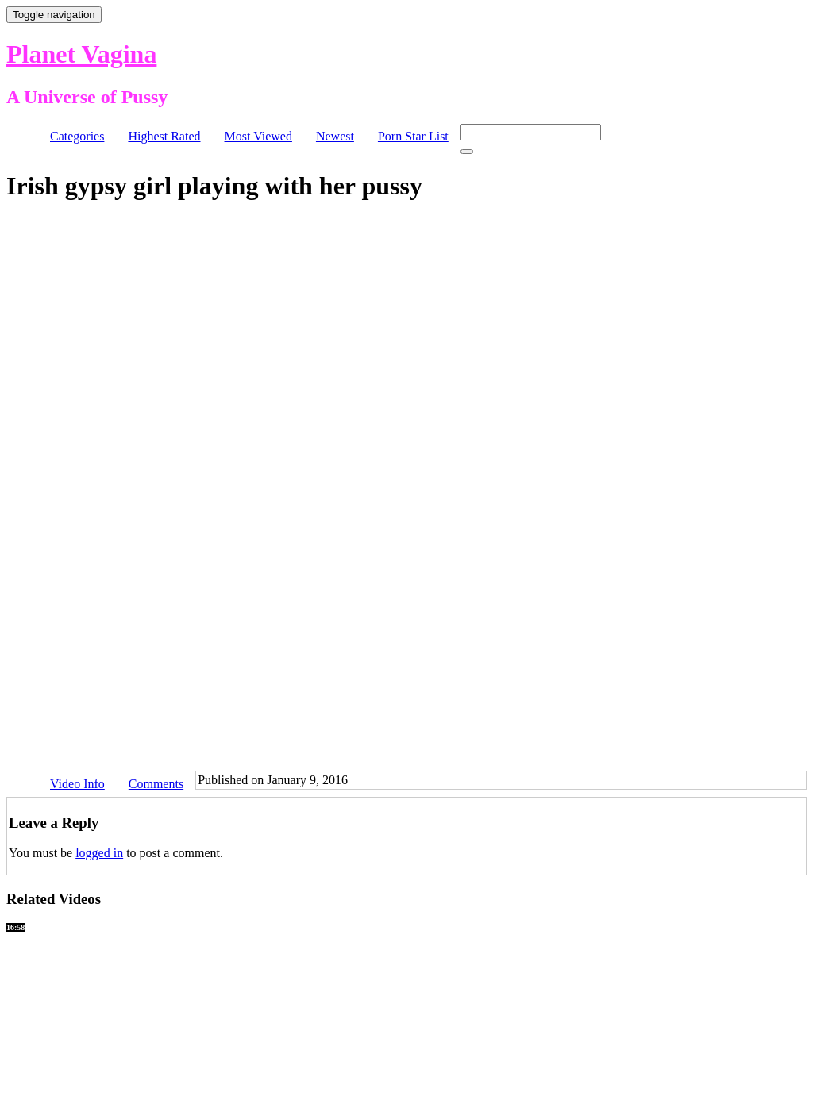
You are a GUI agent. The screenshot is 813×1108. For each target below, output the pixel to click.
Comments (156, 784)
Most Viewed (258, 136)
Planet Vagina (81, 54)
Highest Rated (164, 136)
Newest (335, 136)
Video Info (77, 784)
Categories (77, 136)
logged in (99, 853)
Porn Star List (413, 136)
